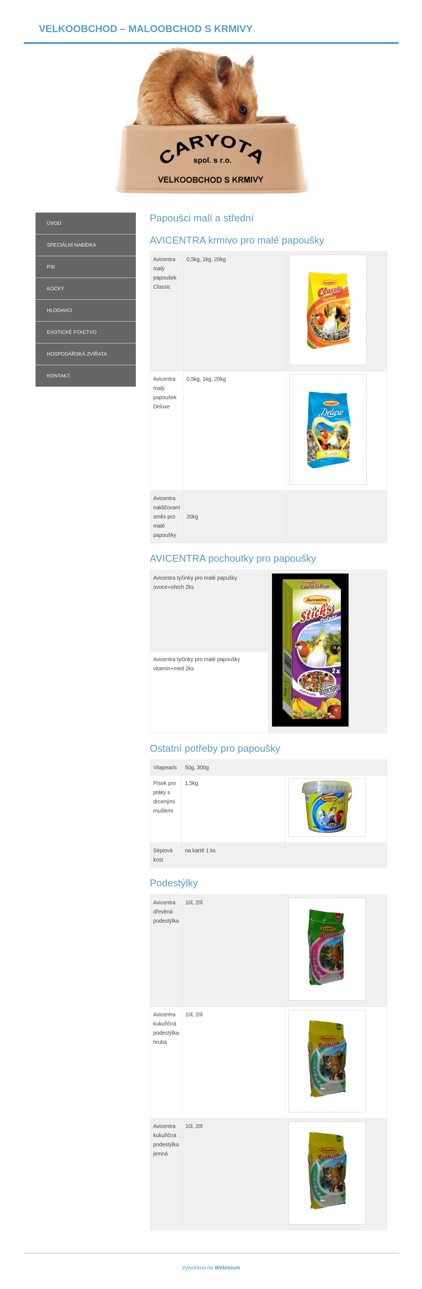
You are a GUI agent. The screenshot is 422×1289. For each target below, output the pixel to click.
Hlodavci (59, 310)
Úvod (54, 223)
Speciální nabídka (71, 245)
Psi (51, 267)
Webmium (227, 1268)
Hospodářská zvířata (77, 354)
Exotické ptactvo (72, 332)
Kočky (56, 288)
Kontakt (58, 376)
